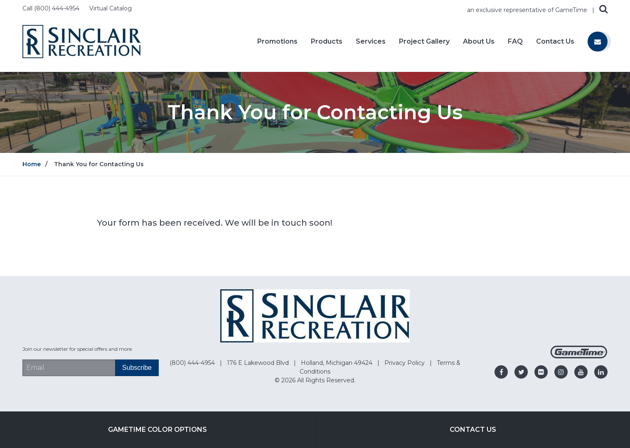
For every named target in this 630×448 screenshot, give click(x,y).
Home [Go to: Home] (31, 164)
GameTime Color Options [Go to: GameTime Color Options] (157, 429)
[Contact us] (598, 42)
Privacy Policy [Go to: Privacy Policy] (405, 363)
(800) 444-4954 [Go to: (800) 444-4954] (193, 363)
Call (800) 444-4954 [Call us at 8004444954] (51, 8)
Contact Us (555, 41)
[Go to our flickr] (541, 372)
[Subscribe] (137, 367)
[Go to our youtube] (581, 372)
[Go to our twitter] (521, 372)
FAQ (515, 41)
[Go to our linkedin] (601, 372)
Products (326, 41)
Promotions (277, 41)
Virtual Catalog (110, 8)
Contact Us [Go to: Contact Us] (473, 429)
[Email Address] (68, 367)
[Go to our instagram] (561, 372)
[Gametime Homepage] (579, 356)
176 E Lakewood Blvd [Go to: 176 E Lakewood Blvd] (258, 363)
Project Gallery (424, 41)
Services (371, 41)
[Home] (81, 41)
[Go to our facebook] (501, 372)
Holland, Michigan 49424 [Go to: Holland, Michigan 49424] (337, 363)
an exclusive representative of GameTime (528, 10)
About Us (479, 41)
